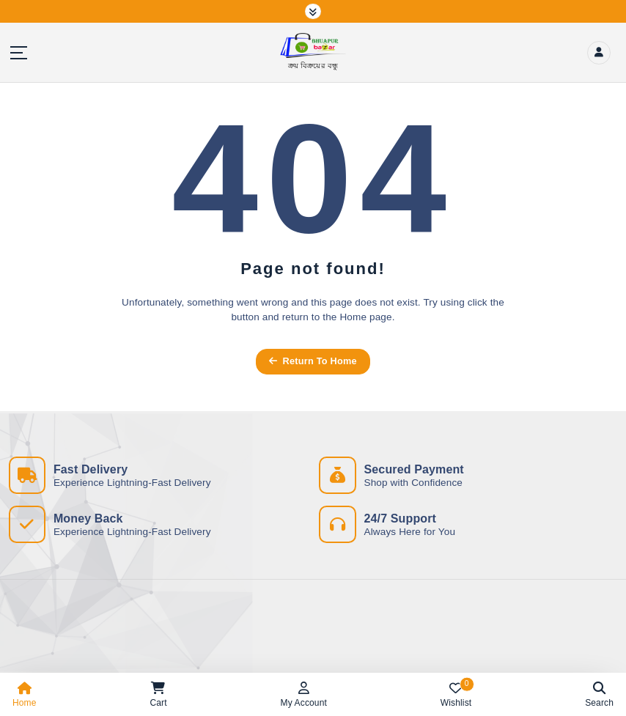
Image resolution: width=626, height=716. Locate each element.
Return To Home (313, 360)
